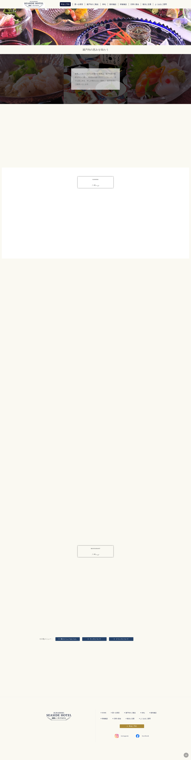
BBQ (143, 718)
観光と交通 (131, 724)
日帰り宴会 (117, 724)
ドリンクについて (121, 644)
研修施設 (104, 724)
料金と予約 (132, 732)
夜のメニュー (67, 644)
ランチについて (94, 644)
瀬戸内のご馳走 (131, 718)
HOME (103, 718)
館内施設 (154, 718)
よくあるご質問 (146, 724)
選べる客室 (115, 718)
